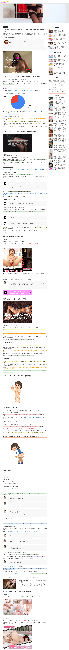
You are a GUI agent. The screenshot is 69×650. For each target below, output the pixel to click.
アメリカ (59, 89)
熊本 (60, 82)
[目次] (25, 48)
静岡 (53, 87)
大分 (64, 82)
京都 (50, 87)
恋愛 (63, 91)
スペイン (50, 80)
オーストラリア (52, 82)
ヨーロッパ (51, 91)
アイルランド (56, 80)
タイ (57, 82)
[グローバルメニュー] (66, 1)
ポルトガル (62, 80)
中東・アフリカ (57, 91)
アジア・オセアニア (52, 89)
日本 (57, 87)
